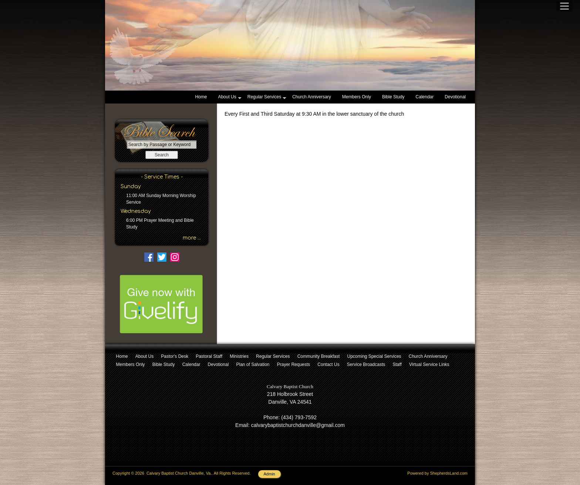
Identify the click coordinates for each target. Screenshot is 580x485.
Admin (269, 474)
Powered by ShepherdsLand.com (437, 473)
